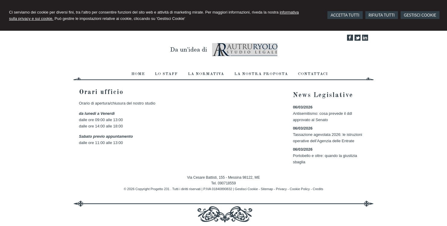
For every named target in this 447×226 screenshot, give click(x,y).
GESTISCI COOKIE (420, 15)
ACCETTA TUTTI (345, 15)
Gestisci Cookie (246, 189)
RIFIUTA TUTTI (382, 15)
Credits (318, 189)
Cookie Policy (300, 189)
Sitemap (267, 189)
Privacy (281, 189)
